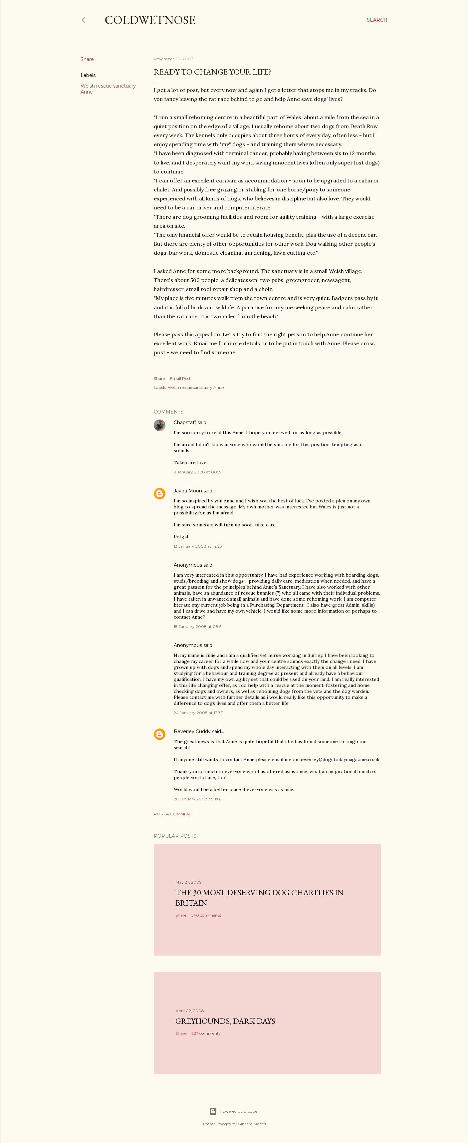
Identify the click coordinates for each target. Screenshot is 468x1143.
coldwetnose (150, 20)
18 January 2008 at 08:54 (199, 626)
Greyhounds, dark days (225, 1021)
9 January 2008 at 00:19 (198, 471)
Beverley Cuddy (192, 731)
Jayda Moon (188, 491)
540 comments (206, 915)
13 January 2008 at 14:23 (198, 546)
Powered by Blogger (234, 1111)
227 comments (205, 1033)
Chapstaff (185, 423)
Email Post (180, 378)
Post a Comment (173, 813)
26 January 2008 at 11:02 (198, 798)
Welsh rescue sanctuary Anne (196, 387)
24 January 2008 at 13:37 (198, 712)
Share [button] (87, 59)
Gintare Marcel (252, 1123)
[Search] (377, 20)
